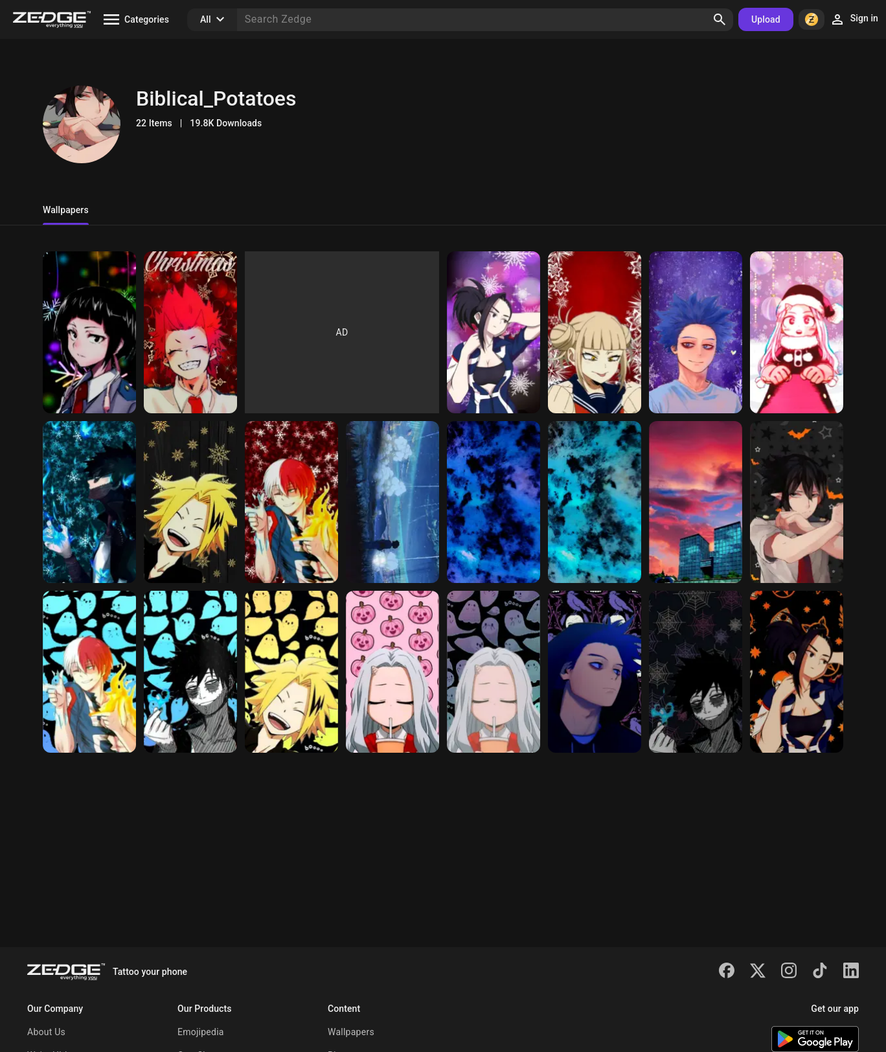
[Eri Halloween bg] (493, 672)
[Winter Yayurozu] (493, 332)
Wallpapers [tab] (66, 210)
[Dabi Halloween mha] (695, 672)
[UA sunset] (695, 502)
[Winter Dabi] (89, 502)
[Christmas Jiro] (89, 332)
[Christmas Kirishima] (190, 332)
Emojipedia (200, 1032)
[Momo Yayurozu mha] (796, 672)
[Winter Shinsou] (695, 332)
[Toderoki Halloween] (89, 672)
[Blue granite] (594, 502)
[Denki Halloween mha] (291, 672)
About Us (46, 1032)
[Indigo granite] (493, 502)
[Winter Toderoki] (291, 502)
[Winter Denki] (190, 502)
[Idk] (392, 502)
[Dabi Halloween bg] (190, 672)
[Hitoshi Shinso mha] (594, 672)
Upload (765, 19)
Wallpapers (351, 1032)
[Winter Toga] (594, 332)
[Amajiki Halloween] (796, 502)
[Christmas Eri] (796, 332)
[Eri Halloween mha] (392, 672)
